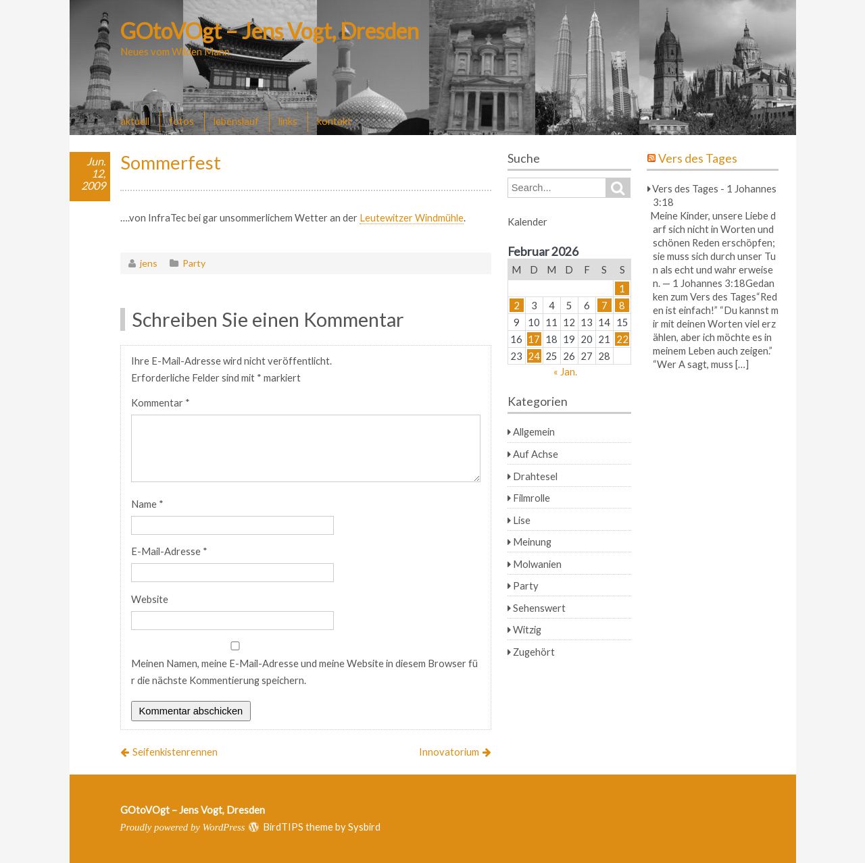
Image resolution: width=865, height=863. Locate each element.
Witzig (527, 629)
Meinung (532, 541)
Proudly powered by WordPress (182, 827)
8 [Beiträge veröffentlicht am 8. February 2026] (622, 305)
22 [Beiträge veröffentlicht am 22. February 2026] (622, 339)
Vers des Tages (697, 158)
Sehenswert (539, 608)
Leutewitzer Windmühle (412, 217)
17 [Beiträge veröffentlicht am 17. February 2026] (534, 339)
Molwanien (537, 564)
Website (149, 599)
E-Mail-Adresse (169, 551)
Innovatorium (449, 752)
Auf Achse (535, 454)
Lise (521, 520)
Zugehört (534, 652)
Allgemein (534, 431)
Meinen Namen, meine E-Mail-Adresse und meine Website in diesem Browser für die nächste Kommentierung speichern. (304, 671)
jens (148, 263)
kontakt (334, 121)
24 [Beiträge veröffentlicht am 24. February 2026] (534, 356)
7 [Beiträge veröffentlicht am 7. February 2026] (604, 305)
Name (147, 504)
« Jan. (565, 371)
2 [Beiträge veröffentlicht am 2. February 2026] (517, 305)
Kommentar (160, 402)
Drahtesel (535, 476)
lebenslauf (236, 121)
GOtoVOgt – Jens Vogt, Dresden (269, 31)
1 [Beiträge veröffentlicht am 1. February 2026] (622, 288)
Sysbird (364, 826)
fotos (181, 121)
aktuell (134, 121)
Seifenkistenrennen (175, 752)
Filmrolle (531, 498)
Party (193, 263)
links (287, 121)
